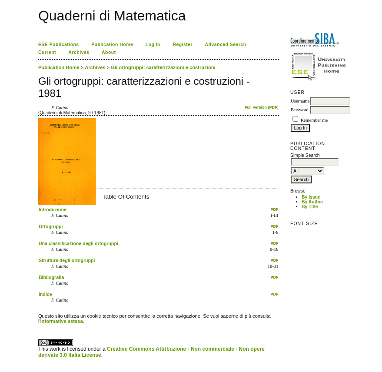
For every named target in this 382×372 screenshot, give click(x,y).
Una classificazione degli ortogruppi (78, 243)
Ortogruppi (51, 226)
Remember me (314, 120)
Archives (79, 52)
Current (47, 52)
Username (300, 101)
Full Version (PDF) (262, 107)
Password (300, 109)
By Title (310, 206)
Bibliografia (51, 277)
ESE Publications (58, 44)
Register (183, 44)
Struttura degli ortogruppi (67, 260)
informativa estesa (61, 321)
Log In (153, 44)
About (109, 52)
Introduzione (52, 209)
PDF (275, 209)
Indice (45, 294)
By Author (312, 201)
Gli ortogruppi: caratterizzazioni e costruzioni (163, 67)
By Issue (311, 197)
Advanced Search (225, 44)
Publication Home (112, 44)
